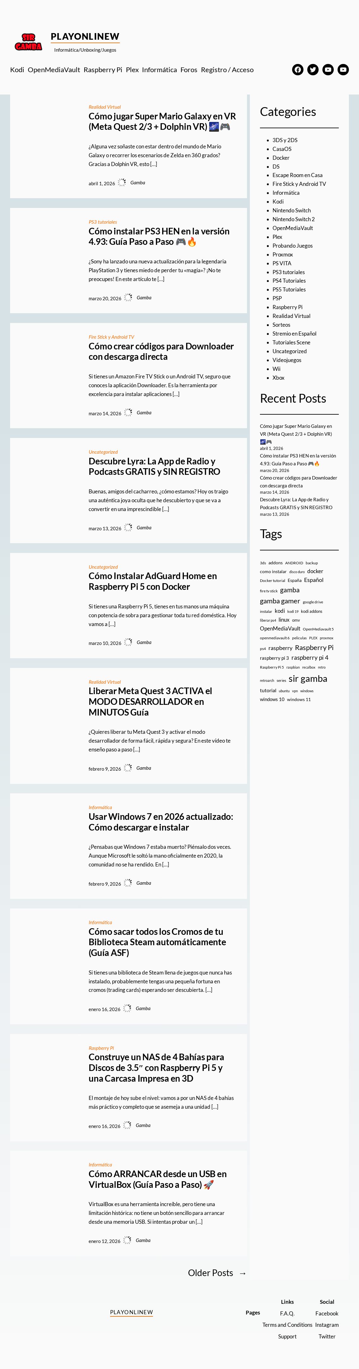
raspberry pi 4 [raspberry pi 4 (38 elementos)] (309, 657)
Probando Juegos (293, 245)
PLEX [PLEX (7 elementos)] (313, 638)
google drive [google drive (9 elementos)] (313, 602)
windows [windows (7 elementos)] (307, 691)
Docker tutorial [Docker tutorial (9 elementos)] (272, 580)
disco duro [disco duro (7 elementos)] (297, 572)
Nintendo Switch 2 (294, 219)
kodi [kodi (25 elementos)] (280, 611)
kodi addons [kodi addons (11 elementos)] (311, 611)
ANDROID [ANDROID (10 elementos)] (294, 563)
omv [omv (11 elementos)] (296, 620)
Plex (277, 236)
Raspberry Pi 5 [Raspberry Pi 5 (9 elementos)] (272, 667)
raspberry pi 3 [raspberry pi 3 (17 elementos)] (274, 658)
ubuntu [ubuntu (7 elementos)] (284, 691)
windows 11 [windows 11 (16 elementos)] (299, 699)
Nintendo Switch (292, 210)
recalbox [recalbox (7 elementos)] (308, 667)
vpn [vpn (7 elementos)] (295, 691)
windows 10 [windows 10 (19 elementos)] (272, 699)
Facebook (326, 1313)
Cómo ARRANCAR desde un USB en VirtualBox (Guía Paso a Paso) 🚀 (158, 1179)
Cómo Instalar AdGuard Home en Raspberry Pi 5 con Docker (153, 581)
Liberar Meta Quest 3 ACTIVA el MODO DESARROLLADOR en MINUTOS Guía (150, 701)
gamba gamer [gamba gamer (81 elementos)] (280, 600)
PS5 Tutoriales (289, 289)
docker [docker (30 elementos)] (315, 571)
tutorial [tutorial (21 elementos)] (268, 690)
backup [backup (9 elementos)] (312, 563)
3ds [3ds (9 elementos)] (263, 563)
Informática (100, 807)
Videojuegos (287, 360)
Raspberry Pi (101, 1048)
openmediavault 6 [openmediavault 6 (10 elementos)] (275, 638)
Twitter (327, 1336)
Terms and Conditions (287, 1324)
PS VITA (282, 263)
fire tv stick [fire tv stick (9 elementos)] (269, 591)
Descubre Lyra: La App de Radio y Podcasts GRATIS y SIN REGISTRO (154, 466)
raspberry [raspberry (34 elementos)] (280, 647)
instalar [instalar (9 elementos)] (266, 611)
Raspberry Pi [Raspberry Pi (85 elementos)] (314, 647)
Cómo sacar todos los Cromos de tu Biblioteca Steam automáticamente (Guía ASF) (157, 942)
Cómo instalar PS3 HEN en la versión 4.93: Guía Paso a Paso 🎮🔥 (159, 236)
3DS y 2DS (285, 140)
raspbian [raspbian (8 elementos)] (293, 667)
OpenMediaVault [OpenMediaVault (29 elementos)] (280, 628)
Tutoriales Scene (291, 342)
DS (276, 166)
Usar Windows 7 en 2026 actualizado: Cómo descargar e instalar (161, 821)
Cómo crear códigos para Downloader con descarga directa (161, 351)
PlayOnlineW (85, 36)
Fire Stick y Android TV (111, 337)
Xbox (279, 377)
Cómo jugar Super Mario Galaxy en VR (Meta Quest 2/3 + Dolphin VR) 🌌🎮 (162, 121)
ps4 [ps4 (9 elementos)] (263, 648)
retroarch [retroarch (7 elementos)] (267, 680)
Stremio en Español (294, 333)
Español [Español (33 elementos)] (314, 579)
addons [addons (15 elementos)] (275, 562)
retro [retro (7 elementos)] (322, 667)
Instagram (327, 1324)
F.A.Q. (287, 1313)
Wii (276, 368)
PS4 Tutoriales (289, 280)
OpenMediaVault (293, 228)
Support (287, 1336)
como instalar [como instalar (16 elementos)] (273, 571)
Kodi (278, 201)
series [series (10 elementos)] (281, 680)
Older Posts (217, 1273)
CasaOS (282, 149)
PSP (277, 298)
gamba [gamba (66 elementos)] (290, 590)
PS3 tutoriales (103, 222)
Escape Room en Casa (298, 175)
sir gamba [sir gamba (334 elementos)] (308, 678)
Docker (281, 157)
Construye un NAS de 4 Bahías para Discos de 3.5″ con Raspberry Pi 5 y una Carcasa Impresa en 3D (156, 1067)
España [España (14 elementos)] (295, 580)
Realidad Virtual (105, 107)
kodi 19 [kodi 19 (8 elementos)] (292, 611)
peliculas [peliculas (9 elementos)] (299, 638)
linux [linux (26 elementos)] (284, 619)
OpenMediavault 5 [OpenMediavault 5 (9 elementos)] (318, 629)
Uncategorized (103, 452)
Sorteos (281, 324)
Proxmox (283, 254)
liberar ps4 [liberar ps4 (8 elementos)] (268, 620)
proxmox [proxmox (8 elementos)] (326, 638)
